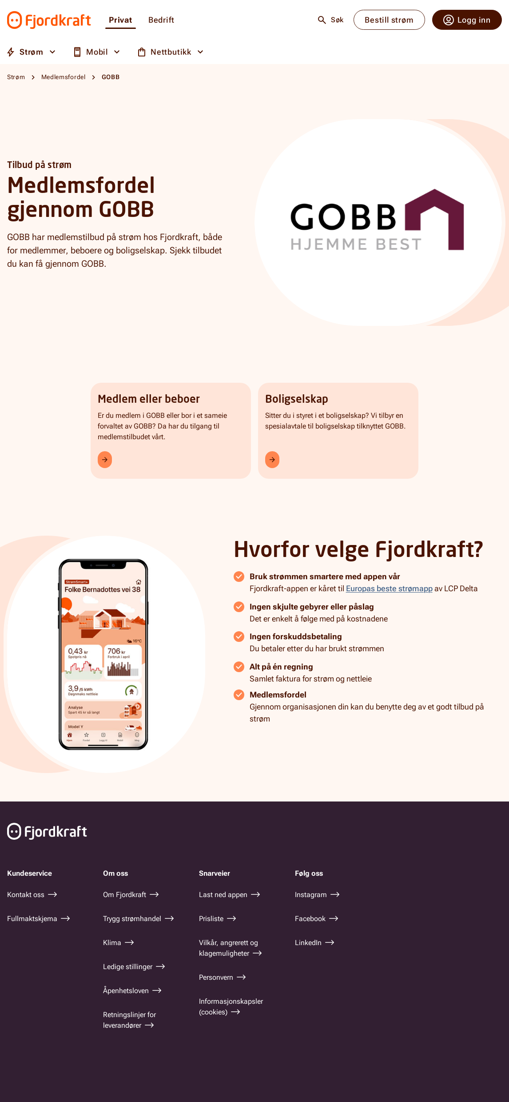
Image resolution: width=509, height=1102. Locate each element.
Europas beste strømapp (389, 588)
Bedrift (161, 20)
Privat (120, 20)
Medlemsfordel (63, 76)
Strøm (16, 76)
